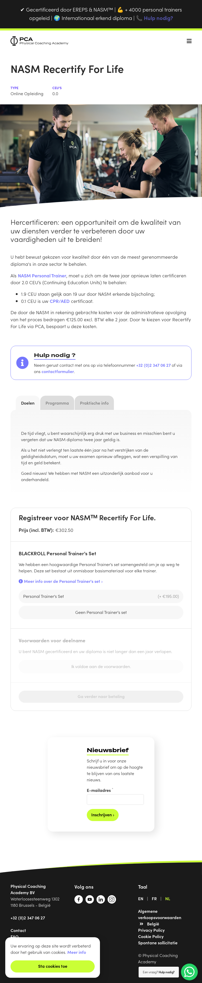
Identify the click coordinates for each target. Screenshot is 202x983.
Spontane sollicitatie (158, 942)
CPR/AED (60, 301)
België (153, 923)
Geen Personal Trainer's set (101, 612)
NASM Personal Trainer (42, 275)
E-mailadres (100, 790)
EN (140, 898)
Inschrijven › (102, 814)
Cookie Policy (151, 936)
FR (154, 898)
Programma (57, 402)
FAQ (15, 936)
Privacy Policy (151, 930)
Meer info (76, 952)
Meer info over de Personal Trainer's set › (61, 581)
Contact (18, 930)
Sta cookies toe (52, 966)
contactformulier (58, 371)
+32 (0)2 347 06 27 (153, 365)
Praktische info (94, 402)
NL (167, 898)
